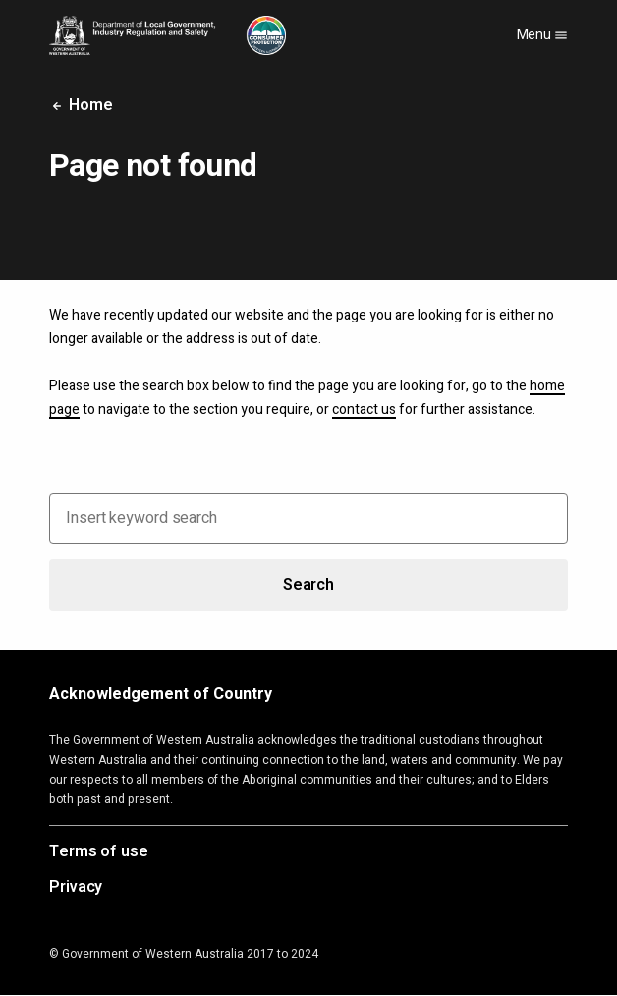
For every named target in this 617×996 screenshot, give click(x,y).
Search (308, 585)
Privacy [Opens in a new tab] (75, 888)
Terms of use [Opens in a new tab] (98, 852)
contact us (364, 409)
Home (81, 105)
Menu (543, 35)
